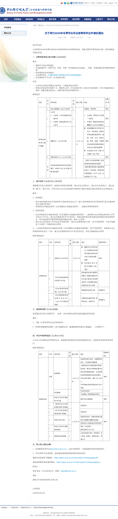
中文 (116, 3)
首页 (6, 19)
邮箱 (93, 3)
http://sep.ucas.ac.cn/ (58, 449)
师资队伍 (41, 19)
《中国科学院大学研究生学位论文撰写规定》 (64, 75)
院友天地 (111, 19)
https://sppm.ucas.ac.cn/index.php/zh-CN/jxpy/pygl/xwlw (76, 458)
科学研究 (64, 19)
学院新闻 (7, 27)
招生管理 (76, 19)
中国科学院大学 (25, 507)
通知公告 (41, 25)
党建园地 (87, 19)
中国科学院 (14, 507)
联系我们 (99, 3)
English (111, 3)
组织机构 (29, 19)
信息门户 (87, 3)
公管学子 (99, 19)
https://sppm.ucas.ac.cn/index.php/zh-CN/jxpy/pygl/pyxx (78, 462)
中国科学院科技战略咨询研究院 (43, 507)
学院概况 (17, 19)
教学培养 (52, 19)
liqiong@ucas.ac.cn (68, 471)
